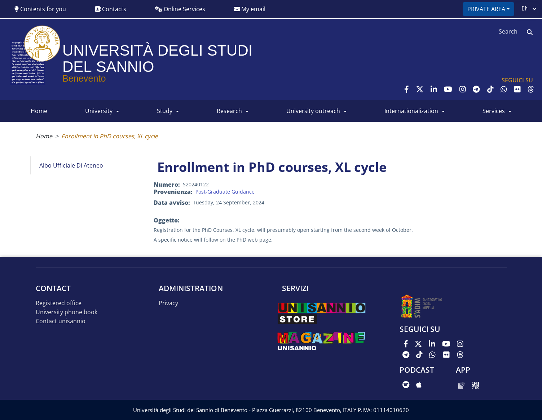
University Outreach (313, 111)
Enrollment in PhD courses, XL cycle (109, 136)
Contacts (110, 9)
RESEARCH (229, 111)
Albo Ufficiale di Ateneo (71, 165)
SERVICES (493, 111)
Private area (486, 9)
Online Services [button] (180, 9)
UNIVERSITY (99, 111)
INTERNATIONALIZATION (411, 111)
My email (249, 9)
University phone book (66, 312)
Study (164, 111)
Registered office (58, 303)
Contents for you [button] (40, 9)
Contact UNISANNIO (60, 321)
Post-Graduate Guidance (225, 191)
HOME (39, 111)
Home (44, 136)
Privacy (168, 303)
